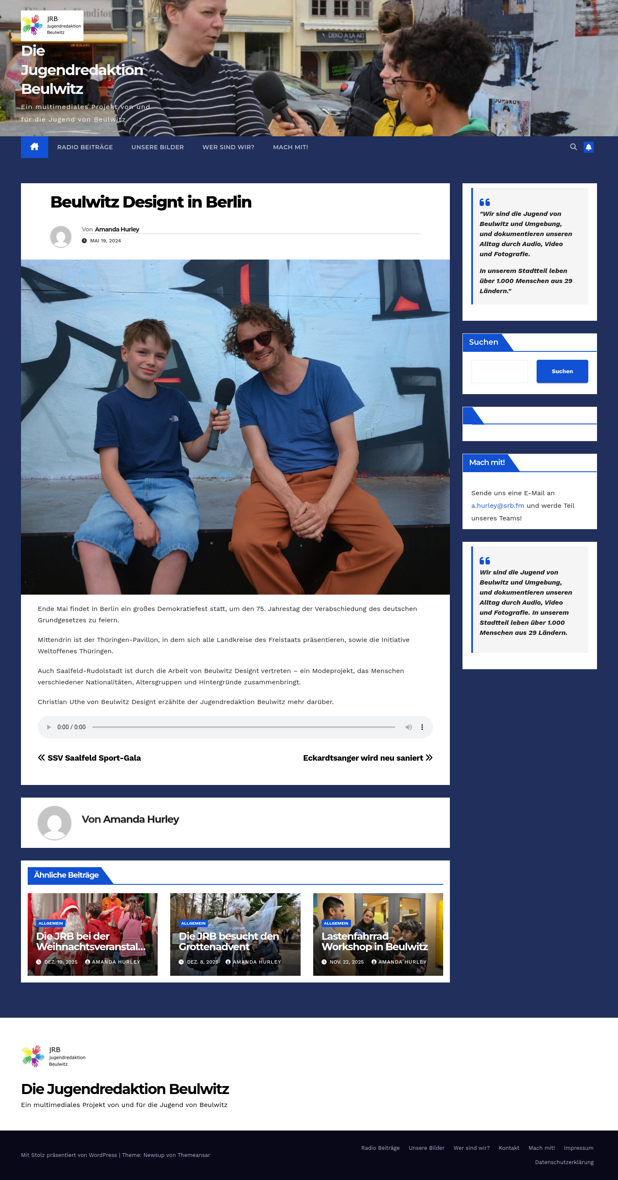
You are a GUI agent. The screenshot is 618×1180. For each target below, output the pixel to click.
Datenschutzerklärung (564, 1162)
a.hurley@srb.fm (498, 505)
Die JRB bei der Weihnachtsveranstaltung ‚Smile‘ (92, 946)
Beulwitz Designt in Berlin (151, 202)
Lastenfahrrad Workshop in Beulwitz (375, 941)
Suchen (484, 342)
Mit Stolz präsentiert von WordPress (70, 1155)
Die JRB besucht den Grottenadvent (229, 941)
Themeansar (194, 1155)
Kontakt (509, 1148)
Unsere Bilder (158, 147)
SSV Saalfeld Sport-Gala (89, 758)
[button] (573, 147)
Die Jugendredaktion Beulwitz (82, 70)
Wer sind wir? (228, 147)
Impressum (579, 1148)
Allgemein (51, 923)
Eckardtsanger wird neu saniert (368, 758)
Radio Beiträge (85, 147)
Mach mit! (290, 147)
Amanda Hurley (117, 229)
